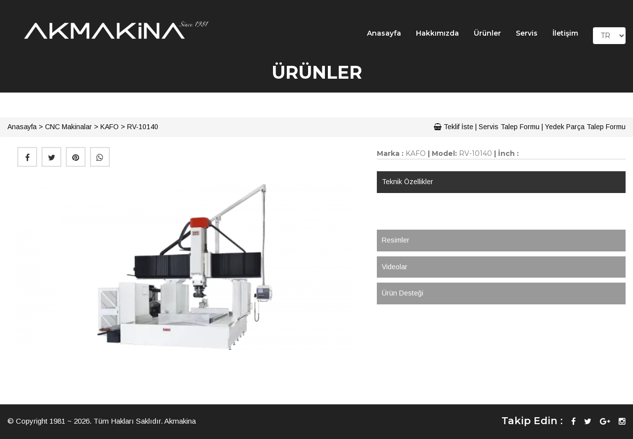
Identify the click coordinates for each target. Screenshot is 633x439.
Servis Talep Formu (509, 127)
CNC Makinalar (68, 127)
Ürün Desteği (402, 293)
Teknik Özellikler (407, 182)
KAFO (109, 127)
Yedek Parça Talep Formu (585, 127)
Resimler (395, 240)
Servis (527, 33)
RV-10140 (142, 127)
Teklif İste (453, 127)
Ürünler (487, 33)
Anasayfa (384, 33)
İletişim (565, 33)
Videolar (394, 267)
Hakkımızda (437, 33)
